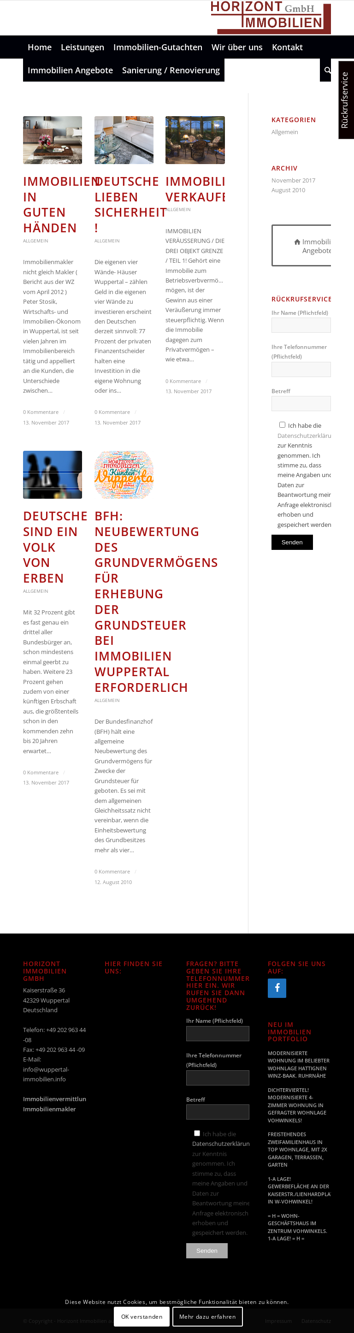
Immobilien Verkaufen (204, 189)
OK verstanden (142, 1317)
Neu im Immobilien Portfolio (290, 1032)
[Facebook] (277, 988)
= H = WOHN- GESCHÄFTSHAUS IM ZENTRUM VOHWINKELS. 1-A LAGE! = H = (297, 1227)
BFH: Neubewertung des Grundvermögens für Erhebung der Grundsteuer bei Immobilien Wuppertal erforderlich (156, 601)
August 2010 (288, 190)
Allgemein (35, 240)
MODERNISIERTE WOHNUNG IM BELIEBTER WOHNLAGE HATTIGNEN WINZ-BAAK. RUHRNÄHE (299, 1064)
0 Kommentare (41, 412)
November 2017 (293, 180)
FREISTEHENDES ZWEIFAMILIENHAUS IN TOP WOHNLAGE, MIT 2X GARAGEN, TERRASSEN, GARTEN (297, 1149)
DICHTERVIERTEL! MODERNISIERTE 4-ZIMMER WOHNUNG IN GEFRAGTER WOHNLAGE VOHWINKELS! (297, 1105)
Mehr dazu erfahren (207, 1317)
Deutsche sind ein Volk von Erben (55, 546)
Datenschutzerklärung (307, 435)
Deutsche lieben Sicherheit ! (130, 204)
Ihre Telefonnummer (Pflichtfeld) (301, 360)
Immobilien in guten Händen (61, 204)
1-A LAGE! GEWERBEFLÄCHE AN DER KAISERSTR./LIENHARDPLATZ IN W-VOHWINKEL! (299, 1190)
